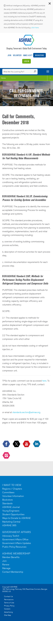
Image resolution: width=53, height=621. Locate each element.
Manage (6, 568)
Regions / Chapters (12, 488)
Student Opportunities (13, 514)
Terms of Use (9, 602)
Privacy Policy (9, 606)
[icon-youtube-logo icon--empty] (26, 444)
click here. (35, 27)
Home (3, 78)
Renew (5, 564)
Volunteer (17, 55)
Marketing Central (11, 521)
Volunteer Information (13, 496)
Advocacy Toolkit (10, 535)
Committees (8, 492)
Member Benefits (11, 557)
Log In (26, 61)
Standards (7, 503)
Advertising (8, 612)
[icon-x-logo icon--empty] (16, 444)
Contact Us (8, 596)
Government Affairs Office (15, 539)
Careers (7, 609)
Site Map (7, 615)
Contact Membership (12, 571)
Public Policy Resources (14, 546)
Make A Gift (27, 55)
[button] (49, 4)
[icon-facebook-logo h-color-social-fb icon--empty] (6, 444)
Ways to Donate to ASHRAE (16, 518)
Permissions (8, 599)
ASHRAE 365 (9, 525)
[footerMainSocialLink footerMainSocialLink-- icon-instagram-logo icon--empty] (6, 455)
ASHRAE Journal (11, 507)
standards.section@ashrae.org (26, 412)
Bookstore (39, 55)
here (44, 380)
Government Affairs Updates (16, 543)
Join (9, 55)
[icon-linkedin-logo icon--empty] (37, 444)
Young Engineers (10, 510)
